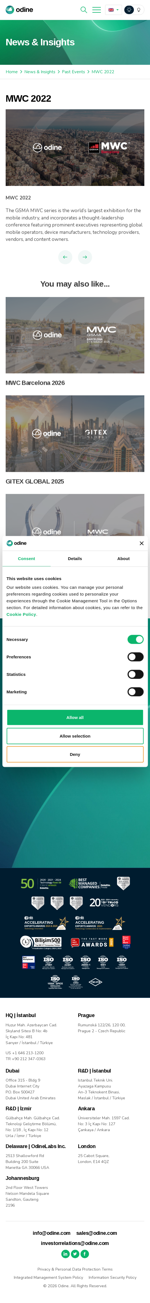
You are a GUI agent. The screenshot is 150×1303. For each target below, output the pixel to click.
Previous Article (65, 257)
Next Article (85, 257)
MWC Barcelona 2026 (35, 391)
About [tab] (123, 558)
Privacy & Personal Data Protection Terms (75, 1269)
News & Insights (39, 72)
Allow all (75, 717)
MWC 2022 (103, 72)
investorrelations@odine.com (75, 1243)
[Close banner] (142, 543)
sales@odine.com (96, 1233)
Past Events (73, 72)
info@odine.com (51, 1233)
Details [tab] (75, 558)
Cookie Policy (21, 614)
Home (12, 72)
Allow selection (75, 735)
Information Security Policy (112, 1277)
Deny (75, 754)
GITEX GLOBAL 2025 (35, 490)
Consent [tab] (26, 558)
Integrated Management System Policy (48, 1277)
